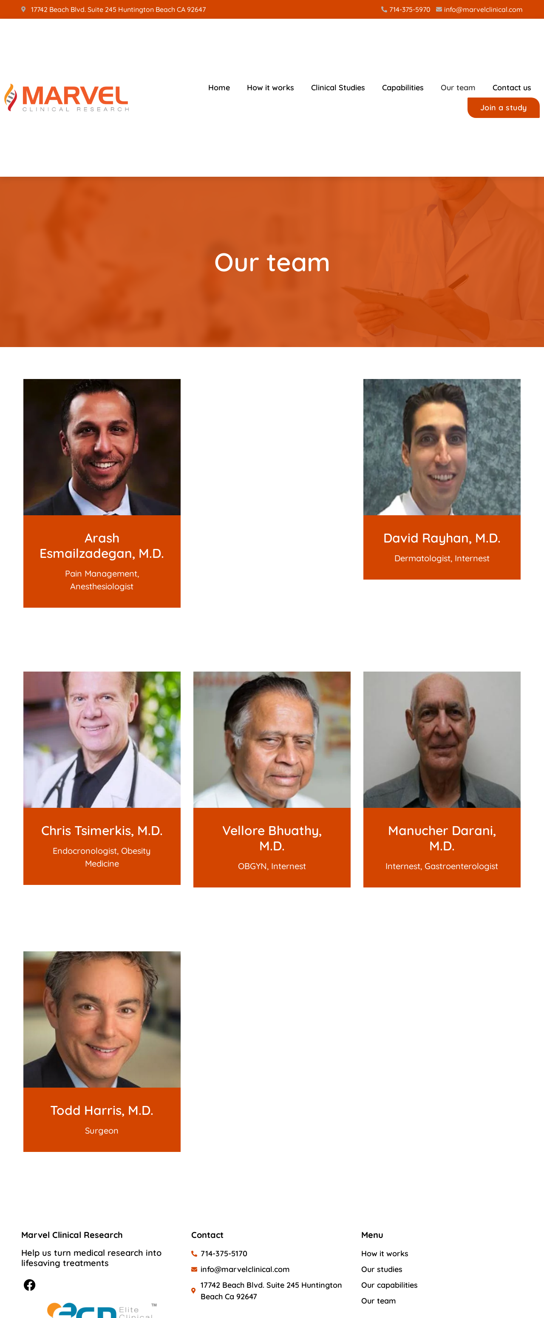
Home (219, 87)
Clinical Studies (338, 87)
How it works (270, 87)
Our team (458, 87)
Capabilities (403, 87)
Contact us (512, 87)
